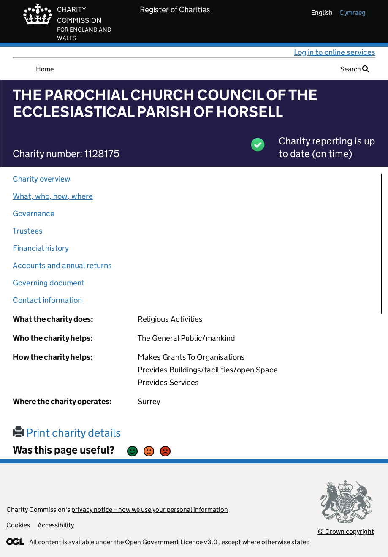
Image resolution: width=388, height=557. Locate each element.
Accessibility (56, 525)
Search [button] (354, 69)
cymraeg (352, 12)
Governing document (48, 283)
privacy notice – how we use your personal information (149, 509)
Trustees (28, 231)
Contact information (47, 300)
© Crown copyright (346, 531)
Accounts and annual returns (62, 265)
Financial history (41, 248)
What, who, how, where (53, 196)
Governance (33, 213)
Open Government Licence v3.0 (171, 542)
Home (45, 69)
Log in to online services (334, 52)
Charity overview (42, 179)
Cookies (18, 525)
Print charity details (67, 433)
